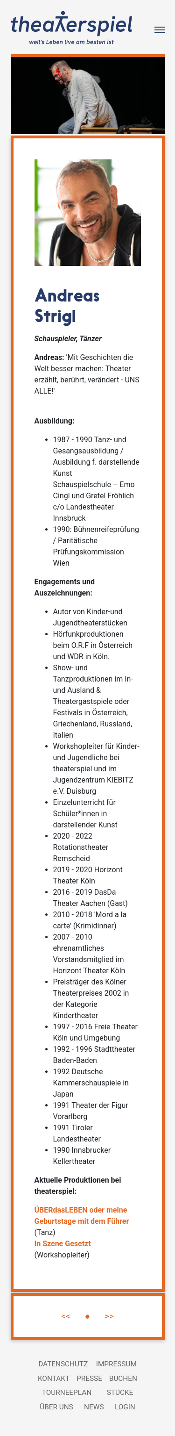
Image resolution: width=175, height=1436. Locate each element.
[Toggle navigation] (159, 29)
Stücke (120, 1392)
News (94, 1407)
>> (109, 1316)
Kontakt (54, 1378)
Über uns (56, 1407)
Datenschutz (63, 1364)
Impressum (116, 1364)
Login (125, 1407)
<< (65, 1316)
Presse (89, 1378)
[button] (22, 95)
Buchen (123, 1378)
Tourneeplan (66, 1392)
